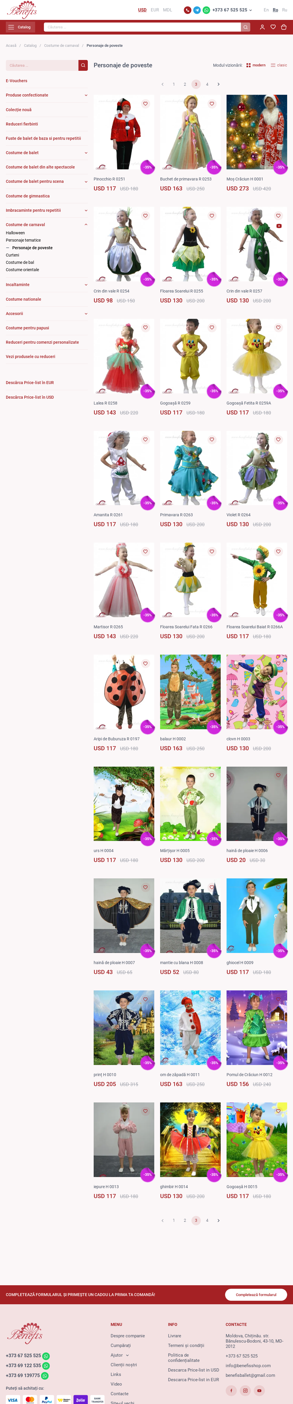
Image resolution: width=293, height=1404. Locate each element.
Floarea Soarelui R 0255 (183, 294)
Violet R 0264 (240, 518)
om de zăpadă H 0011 (181, 1078)
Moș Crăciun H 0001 (246, 182)
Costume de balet (22, 156)
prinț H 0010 (105, 1078)
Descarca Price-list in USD (193, 1373)
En (266, 11)
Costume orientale (22, 273)
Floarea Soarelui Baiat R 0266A (257, 630)
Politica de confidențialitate (184, 1360)
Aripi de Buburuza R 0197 (118, 742)
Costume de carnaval (61, 49)
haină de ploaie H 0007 (116, 966)
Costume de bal (20, 266)
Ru (284, 11)
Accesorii (14, 317)
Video (116, 1387)
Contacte (119, 1396)
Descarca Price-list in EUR (193, 1382)
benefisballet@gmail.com (250, 1378)
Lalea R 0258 (106, 406)
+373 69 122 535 (25, 1369)
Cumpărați (121, 1348)
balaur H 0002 (173, 742)
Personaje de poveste (32, 251)
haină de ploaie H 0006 (249, 854)
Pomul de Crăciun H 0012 (251, 1078)
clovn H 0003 (239, 742)
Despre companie (128, 1338)
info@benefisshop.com (248, 1368)
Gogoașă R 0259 (176, 406)
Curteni (12, 258)
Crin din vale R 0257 (246, 294)
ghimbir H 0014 (175, 1190)
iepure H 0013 (107, 1190)
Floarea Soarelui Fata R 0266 (188, 630)
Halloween (15, 236)
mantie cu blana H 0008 (183, 966)
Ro (275, 11)
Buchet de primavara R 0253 (187, 182)
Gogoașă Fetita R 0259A (250, 406)
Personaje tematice (23, 244)
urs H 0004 (104, 854)
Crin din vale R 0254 (113, 294)
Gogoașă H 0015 (243, 1190)
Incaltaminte (18, 288)
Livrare (174, 1338)
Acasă (11, 49)
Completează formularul (252, 1297)
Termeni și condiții (186, 1348)
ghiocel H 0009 (241, 966)
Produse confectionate (27, 99)
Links (116, 1377)
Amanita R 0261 (109, 518)
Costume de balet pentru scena (35, 185)
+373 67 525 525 (230, 11)
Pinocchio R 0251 (111, 182)
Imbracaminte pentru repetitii (33, 213)
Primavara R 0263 (177, 518)
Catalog (30, 49)
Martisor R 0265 (109, 630)
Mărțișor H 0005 (176, 854)
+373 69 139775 (24, 1379)
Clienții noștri (124, 1367)
